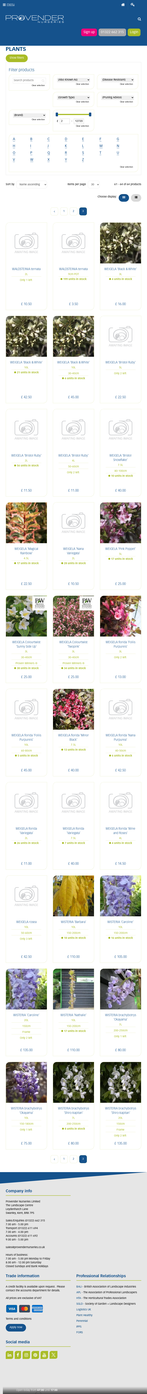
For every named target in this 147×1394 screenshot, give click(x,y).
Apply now (16, 1327)
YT (44, 1355)
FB (18, 1355)
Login (134, 32)
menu (11, 4)
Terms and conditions (19, 1319)
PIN (35, 1355)
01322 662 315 (112, 32)
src (139, 19)
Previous (54, 211)
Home (123, 5)
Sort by (10, 184)
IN (26, 1355)
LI (9, 1355)
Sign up (89, 32)
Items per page (77, 184)
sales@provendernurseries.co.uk (25, 1247)
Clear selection (38, 86)
